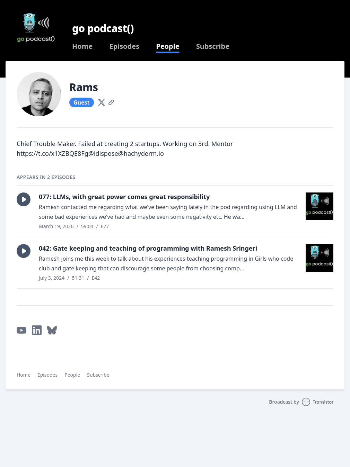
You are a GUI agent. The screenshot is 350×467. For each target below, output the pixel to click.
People (167, 46)
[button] (23, 199)
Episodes (124, 46)
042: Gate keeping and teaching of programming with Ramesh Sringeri (148, 248)
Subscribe (213, 46)
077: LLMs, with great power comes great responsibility (124, 196)
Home (82, 46)
